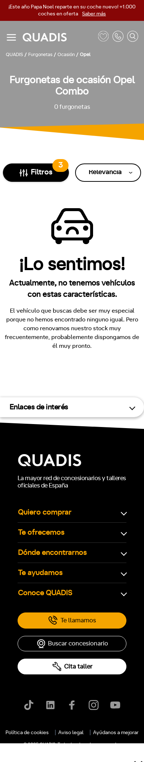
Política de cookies (27, 732)
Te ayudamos (40, 573)
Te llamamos (72, 620)
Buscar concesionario (72, 643)
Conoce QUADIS (45, 593)
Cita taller (72, 666)
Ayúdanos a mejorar (116, 732)
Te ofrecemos (41, 532)
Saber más (94, 13)
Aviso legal (71, 732)
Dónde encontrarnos (52, 552)
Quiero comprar (44, 512)
